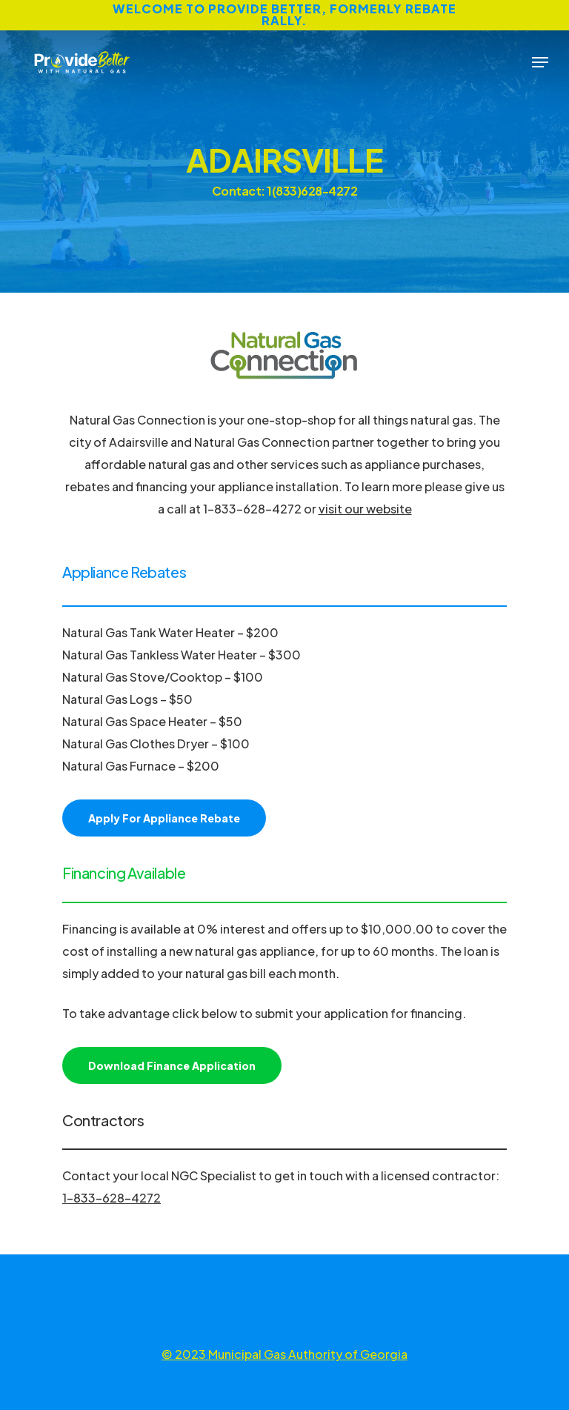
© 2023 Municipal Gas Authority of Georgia (284, 1354)
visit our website (365, 508)
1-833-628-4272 (111, 1198)
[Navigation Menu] (540, 62)
